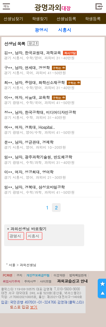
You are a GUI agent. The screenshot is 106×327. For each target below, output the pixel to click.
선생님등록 (66, 19)
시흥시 (33, 236)
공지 (19, 275)
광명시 (15, 236)
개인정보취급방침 (37, 275)
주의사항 (30, 281)
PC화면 (7, 275)
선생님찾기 (13, 19)
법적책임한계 (78, 275)
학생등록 (93, 19)
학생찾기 (40, 19)
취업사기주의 (11, 281)
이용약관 (59, 275)
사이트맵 (45, 281)
